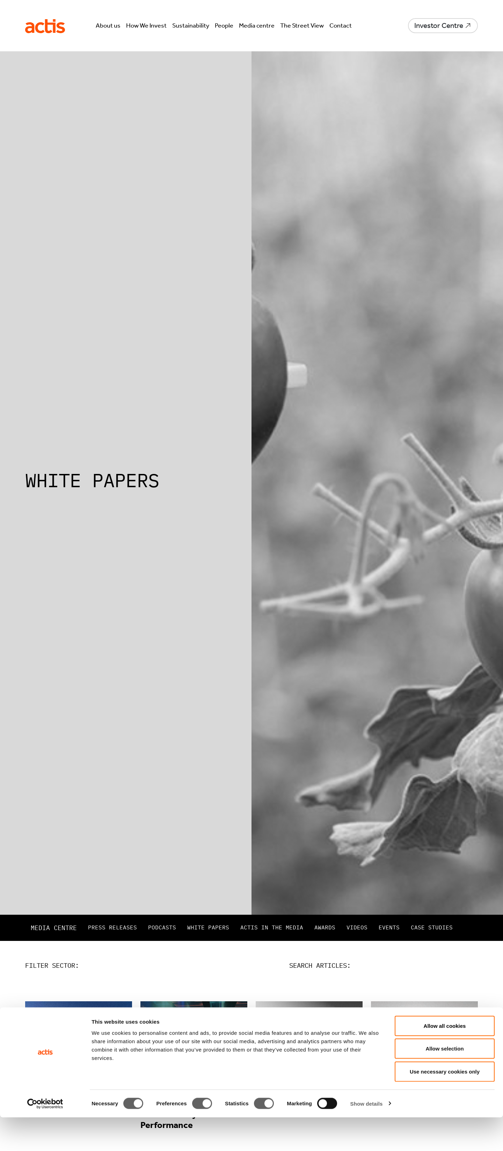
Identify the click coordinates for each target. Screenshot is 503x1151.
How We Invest (146, 25)
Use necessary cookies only (445, 1105)
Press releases (112, 927)
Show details (366, 1137)
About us (108, 25)
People (224, 25)
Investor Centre (438, 25)
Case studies (432, 927)
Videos (357, 927)
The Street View (302, 25)
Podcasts (162, 927)
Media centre (257, 25)
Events (389, 927)
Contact (340, 25)
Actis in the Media (271, 927)
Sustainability (190, 25)
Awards (324, 927)
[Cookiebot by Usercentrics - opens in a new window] (45, 1137)
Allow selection (444, 1082)
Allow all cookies (445, 1059)
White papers (208, 927)
